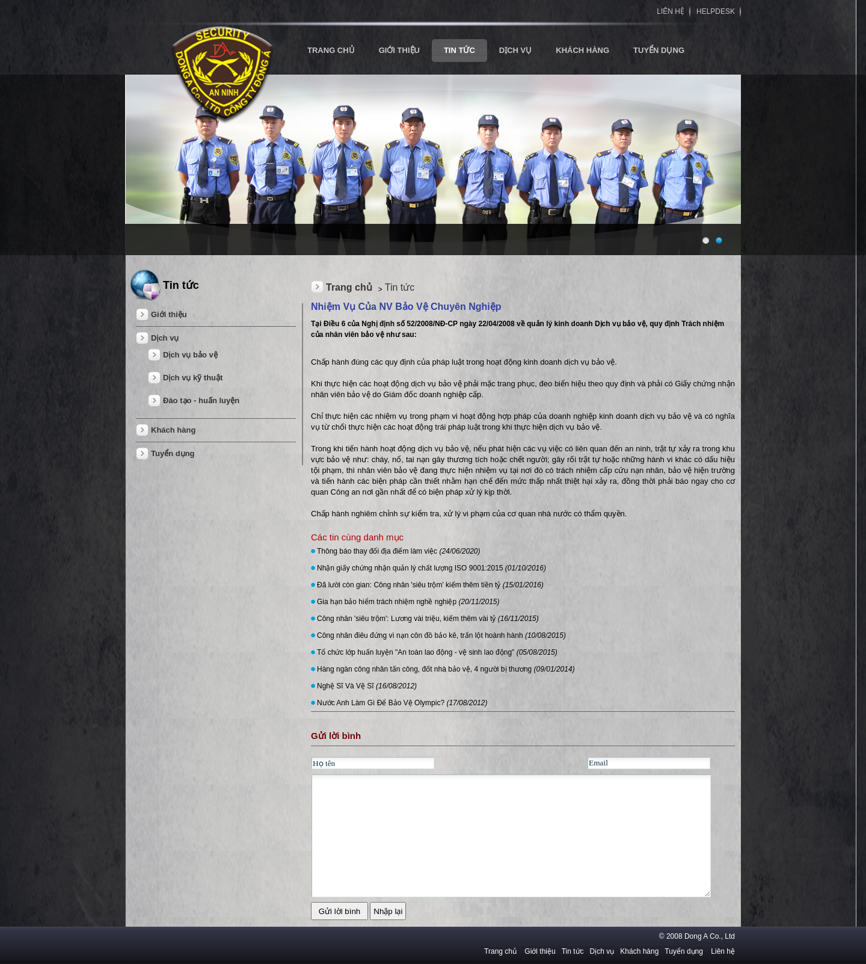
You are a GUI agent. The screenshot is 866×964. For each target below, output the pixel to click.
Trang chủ (349, 287)
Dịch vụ (515, 50)
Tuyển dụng (658, 50)
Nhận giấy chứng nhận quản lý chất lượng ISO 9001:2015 (431, 568)
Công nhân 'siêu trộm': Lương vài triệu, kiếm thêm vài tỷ (428, 618)
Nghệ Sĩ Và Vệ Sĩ (367, 686)
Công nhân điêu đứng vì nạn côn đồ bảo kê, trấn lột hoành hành (441, 635)
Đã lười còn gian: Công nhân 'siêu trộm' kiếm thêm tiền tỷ (430, 585)
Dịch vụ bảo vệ (190, 354)
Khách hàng (582, 50)
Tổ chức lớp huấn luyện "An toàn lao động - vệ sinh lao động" (437, 652)
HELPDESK (715, 11)
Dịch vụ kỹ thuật (193, 377)
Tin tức (459, 50)
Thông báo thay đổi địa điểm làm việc (399, 551)
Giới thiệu (399, 50)
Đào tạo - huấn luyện (201, 400)
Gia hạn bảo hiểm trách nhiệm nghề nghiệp (408, 602)
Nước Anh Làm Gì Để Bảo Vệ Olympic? (402, 703)
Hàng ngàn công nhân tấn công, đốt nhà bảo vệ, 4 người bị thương (446, 669)
